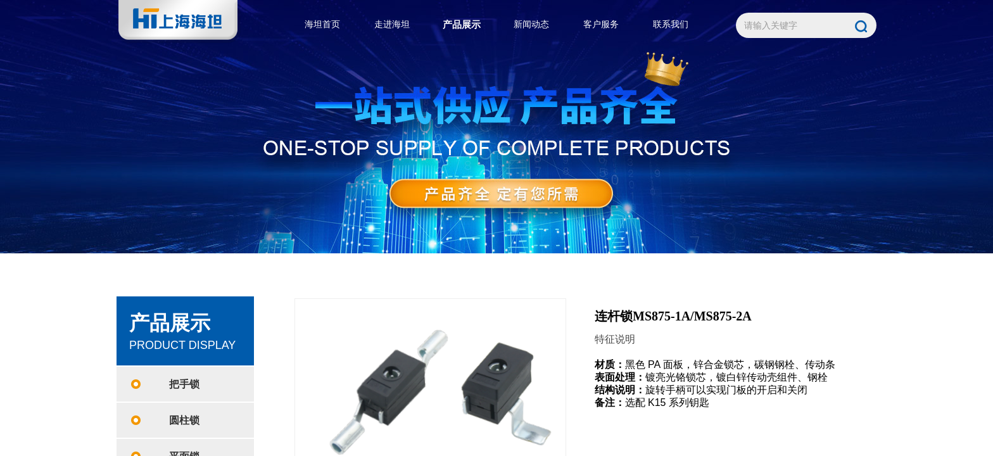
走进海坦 (392, 24)
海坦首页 (322, 24)
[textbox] (792, 26)
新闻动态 (531, 24)
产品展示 (462, 25)
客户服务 (601, 24)
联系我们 (670, 24)
